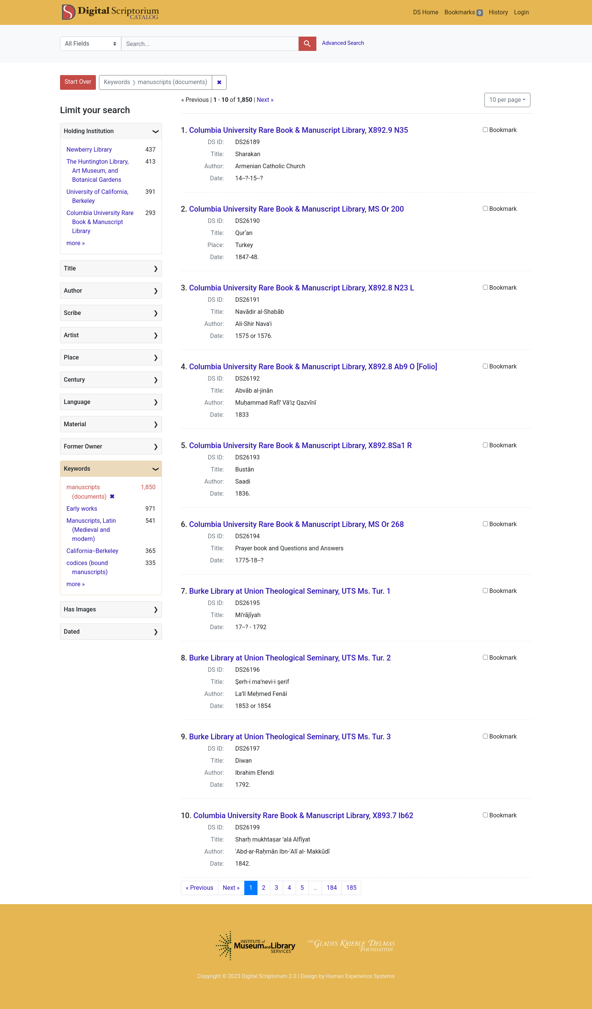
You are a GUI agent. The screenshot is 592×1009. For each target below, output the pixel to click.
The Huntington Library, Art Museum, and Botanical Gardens (97, 170)
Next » (265, 99)
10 (505, 99)
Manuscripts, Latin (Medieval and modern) (91, 529)
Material (75, 424)
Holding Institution (89, 131)
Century (74, 379)
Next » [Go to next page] (231, 887)
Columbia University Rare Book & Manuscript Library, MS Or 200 (296, 208)
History (498, 12)
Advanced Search (342, 43)
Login (521, 12)
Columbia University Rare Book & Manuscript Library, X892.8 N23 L (301, 287)
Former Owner (83, 446)
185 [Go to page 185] (351, 887)
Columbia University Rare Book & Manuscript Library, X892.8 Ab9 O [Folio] (313, 366)
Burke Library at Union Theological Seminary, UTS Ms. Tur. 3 (290, 736)
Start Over (78, 81)
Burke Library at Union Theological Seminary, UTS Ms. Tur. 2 (290, 657)
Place (71, 357)
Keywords (77, 468)
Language (77, 401)
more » (75, 243)
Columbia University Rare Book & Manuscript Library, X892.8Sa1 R (300, 445)
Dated (72, 631)
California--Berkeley (92, 550)
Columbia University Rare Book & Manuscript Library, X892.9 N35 (298, 130)
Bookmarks (463, 12)
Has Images (80, 609)
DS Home (425, 12)
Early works (81, 508)
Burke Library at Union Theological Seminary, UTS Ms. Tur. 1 (290, 591)
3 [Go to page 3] (276, 887)
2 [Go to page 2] (263, 887)
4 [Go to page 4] (289, 887)
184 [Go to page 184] (332, 887)
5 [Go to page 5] (302, 887)
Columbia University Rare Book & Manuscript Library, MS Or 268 (296, 524)
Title (70, 268)
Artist (71, 335)
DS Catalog (116, 12)
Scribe (72, 312)
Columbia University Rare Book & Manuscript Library (100, 222)
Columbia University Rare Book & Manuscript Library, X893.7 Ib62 (303, 815)
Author (73, 290)
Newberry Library (89, 149)
